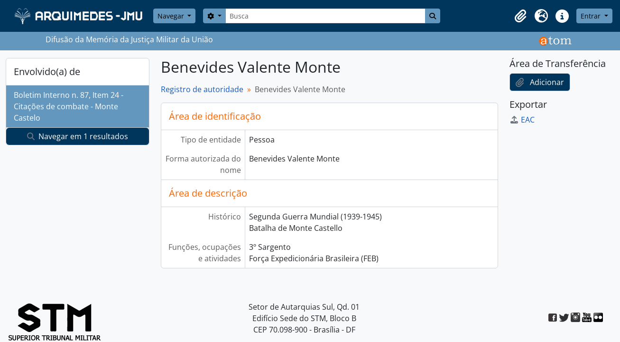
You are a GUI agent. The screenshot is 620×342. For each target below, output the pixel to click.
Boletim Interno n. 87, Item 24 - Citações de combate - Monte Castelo (68, 106)
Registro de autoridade (202, 89)
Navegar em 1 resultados (77, 136)
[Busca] (325, 16)
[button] (520, 16)
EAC (522, 119)
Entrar (591, 15)
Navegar (171, 15)
